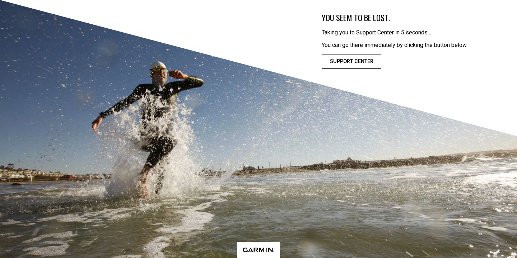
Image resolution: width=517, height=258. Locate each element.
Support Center (351, 61)
